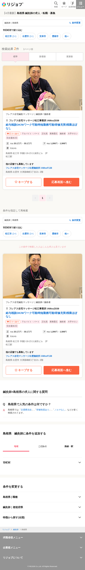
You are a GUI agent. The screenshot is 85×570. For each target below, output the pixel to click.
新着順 (42, 56)
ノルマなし (59, 409)
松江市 (10, 36)
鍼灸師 (15, 530)
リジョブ (6, 530)
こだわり (42, 446)
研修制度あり (42, 409)
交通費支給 (26, 409)
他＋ (67, 36)
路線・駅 (69, 446)
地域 (16, 446)
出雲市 (28, 36)
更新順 (69, 56)
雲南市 (55, 36)
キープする (23, 182)
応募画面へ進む (61, 182)
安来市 (42, 36)
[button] (42, 121)
